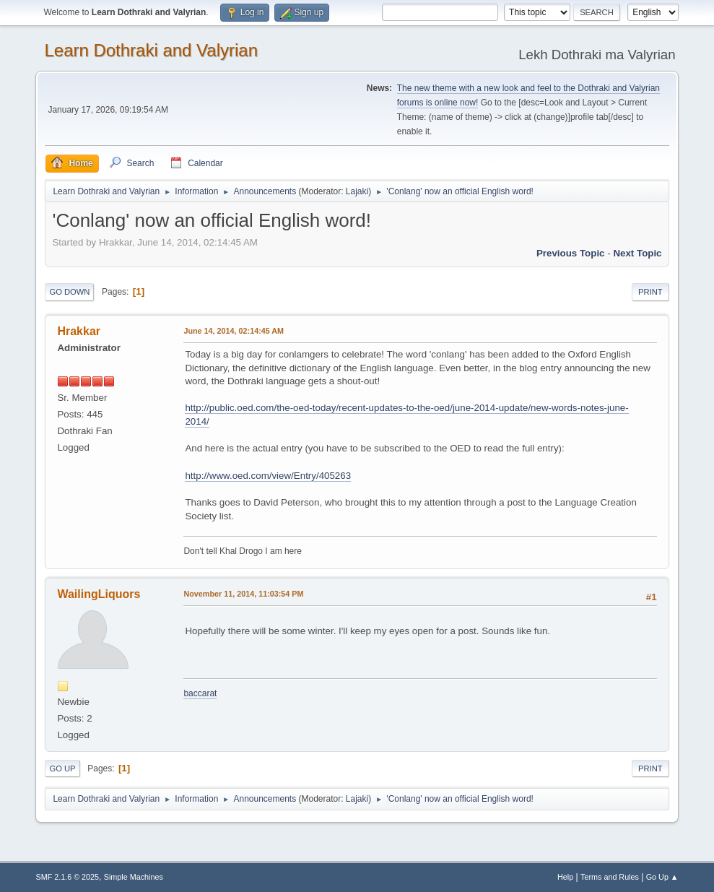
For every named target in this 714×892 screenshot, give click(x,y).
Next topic (637, 253)
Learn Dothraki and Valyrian (151, 50)
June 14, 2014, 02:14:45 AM (233, 330)
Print (650, 291)
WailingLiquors (98, 594)
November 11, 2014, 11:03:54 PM (243, 593)
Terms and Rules (609, 876)
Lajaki (357, 191)
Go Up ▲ (662, 876)
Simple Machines (133, 876)
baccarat (200, 693)
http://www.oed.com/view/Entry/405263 (268, 475)
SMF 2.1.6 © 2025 (67, 876)
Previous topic (570, 253)
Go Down (69, 291)
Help (565, 876)
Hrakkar (78, 331)
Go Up (62, 768)
